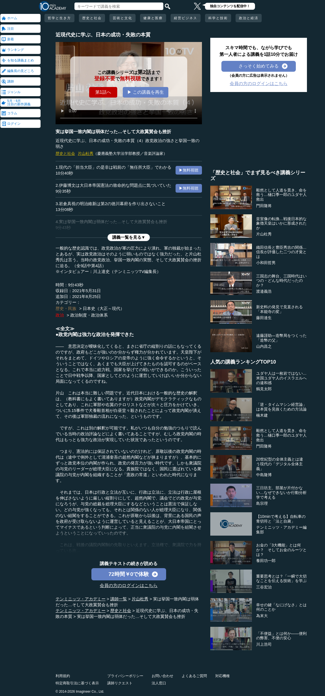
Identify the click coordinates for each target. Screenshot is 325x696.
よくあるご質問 (194, 676)
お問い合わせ (162, 676)
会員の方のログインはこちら (129, 585)
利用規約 (63, 676)
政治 (60, 315)
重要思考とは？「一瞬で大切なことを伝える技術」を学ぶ (281, 578)
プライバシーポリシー (125, 676)
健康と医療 (153, 18)
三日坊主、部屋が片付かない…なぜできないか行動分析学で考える (281, 492)
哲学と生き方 (59, 18)
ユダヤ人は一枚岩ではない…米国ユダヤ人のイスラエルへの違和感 (281, 378)
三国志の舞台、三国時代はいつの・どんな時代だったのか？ (281, 281)
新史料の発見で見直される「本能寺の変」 (279, 309)
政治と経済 (248, 18)
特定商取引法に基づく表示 (77, 683)
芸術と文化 (122, 18)
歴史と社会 (92, 18)
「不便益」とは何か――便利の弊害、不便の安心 (281, 635)
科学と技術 (218, 18)
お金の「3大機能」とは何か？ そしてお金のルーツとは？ (281, 550)
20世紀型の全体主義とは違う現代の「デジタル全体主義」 (279, 464)
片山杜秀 (85, 153)
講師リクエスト (119, 683)
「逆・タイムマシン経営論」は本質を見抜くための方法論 (281, 406)
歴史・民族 (66, 308)
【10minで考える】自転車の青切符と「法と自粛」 (281, 518)
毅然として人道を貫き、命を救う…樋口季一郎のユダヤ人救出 (281, 195)
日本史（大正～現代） (103, 308)
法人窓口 (159, 683)
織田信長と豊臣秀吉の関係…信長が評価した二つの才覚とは (281, 252)
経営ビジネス (185, 18)
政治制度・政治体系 (89, 315)
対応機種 (222, 676)
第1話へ (103, 92)
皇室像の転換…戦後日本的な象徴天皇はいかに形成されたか (281, 223)
